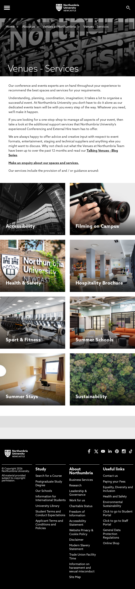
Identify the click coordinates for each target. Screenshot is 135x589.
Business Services (81, 480)
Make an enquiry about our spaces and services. (43, 163)
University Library (47, 506)
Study (40, 469)
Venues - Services (96, 26)
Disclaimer (76, 540)
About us (28, 26)
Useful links (114, 469)
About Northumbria (81, 471)
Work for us (77, 500)
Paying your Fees (114, 481)
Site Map (75, 577)
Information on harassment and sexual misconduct (81, 568)
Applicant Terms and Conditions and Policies (49, 525)
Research (75, 485)
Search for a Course (48, 476)
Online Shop (111, 543)
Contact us (110, 476)
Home (10, 26)
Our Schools (43, 491)
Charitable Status (80, 506)
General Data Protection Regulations (112, 534)
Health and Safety (115, 496)
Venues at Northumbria (59, 26)
